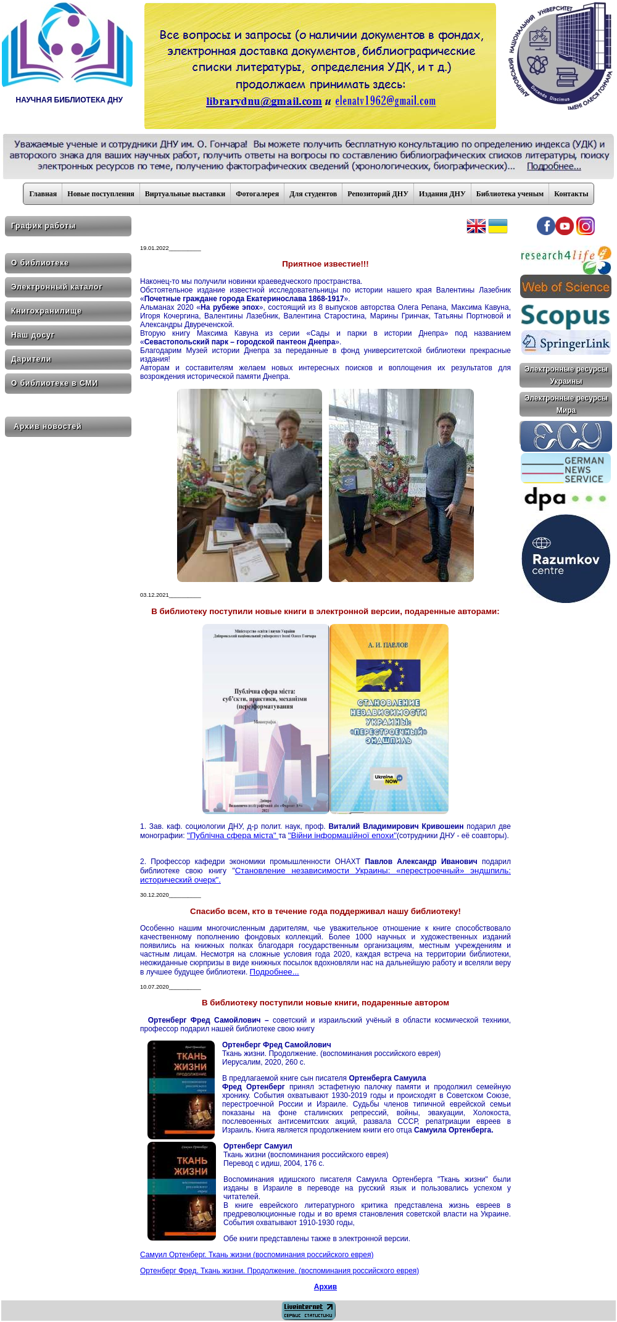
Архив (325, 1287)
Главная (43, 193)
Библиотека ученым (510, 193)
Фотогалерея (257, 193)
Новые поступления (100, 193)
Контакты (571, 193)
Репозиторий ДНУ (377, 193)
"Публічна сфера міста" (232, 835)
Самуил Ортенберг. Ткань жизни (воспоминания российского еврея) (256, 1254)
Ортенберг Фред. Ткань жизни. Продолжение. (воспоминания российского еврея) (279, 1270)
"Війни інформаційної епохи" (342, 835)
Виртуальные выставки (185, 193)
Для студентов (313, 193)
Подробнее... (274, 971)
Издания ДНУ (442, 193)
